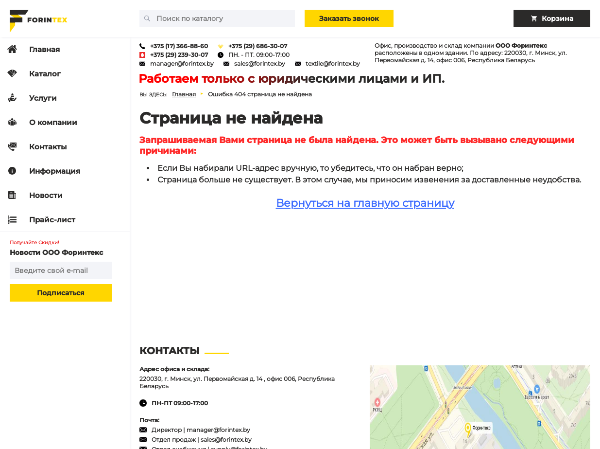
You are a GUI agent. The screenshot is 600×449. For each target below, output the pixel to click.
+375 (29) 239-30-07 (179, 54)
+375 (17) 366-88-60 (179, 46)
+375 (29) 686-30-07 (257, 46)
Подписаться (61, 292)
